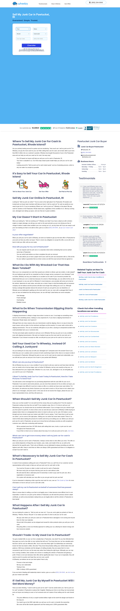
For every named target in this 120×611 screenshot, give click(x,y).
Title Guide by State (63, 480)
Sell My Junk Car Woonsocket (89, 331)
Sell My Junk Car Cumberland (89, 336)
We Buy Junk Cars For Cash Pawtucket (92, 300)
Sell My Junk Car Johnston (88, 352)
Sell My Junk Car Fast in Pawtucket (90, 284)
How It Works (55, 4)
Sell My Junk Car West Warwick (90, 347)
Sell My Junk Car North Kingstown (91, 367)
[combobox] (23, 29)
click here (71, 431)
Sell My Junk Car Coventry (88, 342)
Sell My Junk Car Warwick (88, 321)
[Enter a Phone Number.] (40, 38)
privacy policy (39, 49)
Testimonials (43, 4)
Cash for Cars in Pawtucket (88, 295)
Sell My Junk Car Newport (88, 357)
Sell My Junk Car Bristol (87, 362)
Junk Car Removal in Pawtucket (89, 289)
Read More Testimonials (94, 262)
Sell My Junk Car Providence (89, 316)
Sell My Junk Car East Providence (90, 372)
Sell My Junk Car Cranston (88, 326)
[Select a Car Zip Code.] (23, 38)
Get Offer (67, 4)
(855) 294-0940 (53, 227)
